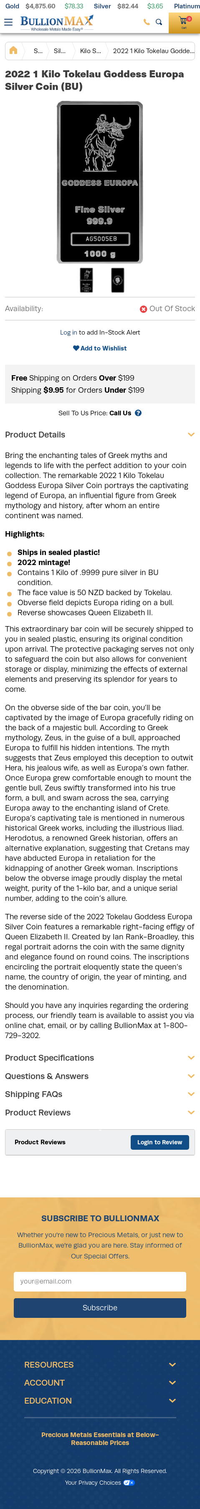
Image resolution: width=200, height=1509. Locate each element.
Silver (102, 6)
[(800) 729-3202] (147, 22)
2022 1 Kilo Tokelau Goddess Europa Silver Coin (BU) (154, 50)
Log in (68, 332)
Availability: (24, 308)
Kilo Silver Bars (91, 50)
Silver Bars (61, 50)
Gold (12, 6)
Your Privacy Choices (100, 1482)
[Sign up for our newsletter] (100, 1282)
